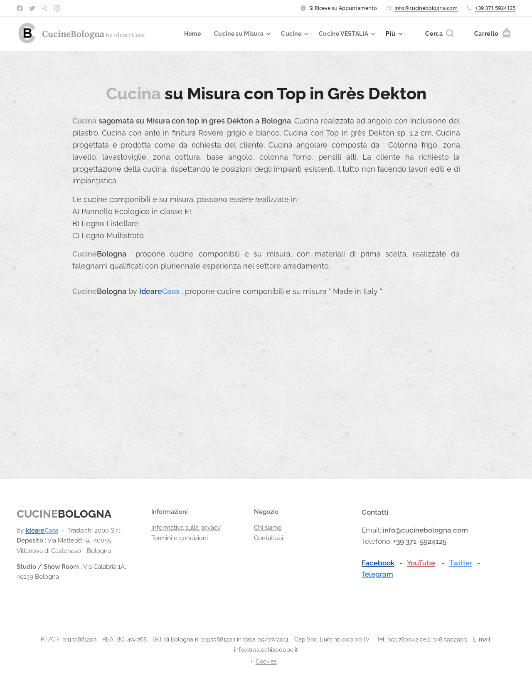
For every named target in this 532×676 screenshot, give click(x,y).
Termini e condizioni (179, 537)
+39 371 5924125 (495, 8)
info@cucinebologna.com (426, 8)
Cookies (266, 661)
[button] (439, 33)
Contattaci (268, 537)
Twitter (460, 562)
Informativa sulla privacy (186, 527)
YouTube (421, 562)
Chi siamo (268, 527)
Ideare (150, 291)
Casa (170, 291)
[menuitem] (188, 33)
